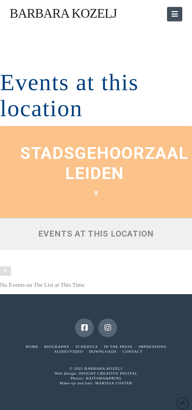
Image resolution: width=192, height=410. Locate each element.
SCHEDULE (86, 346)
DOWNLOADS (103, 351)
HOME (32, 346)
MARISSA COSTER (113, 383)
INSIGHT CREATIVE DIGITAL (107, 373)
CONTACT (133, 351)
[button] (174, 14)
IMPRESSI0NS (152, 346)
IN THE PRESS (118, 346)
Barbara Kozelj (63, 13)
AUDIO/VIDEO (68, 351)
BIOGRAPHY (56, 346)
